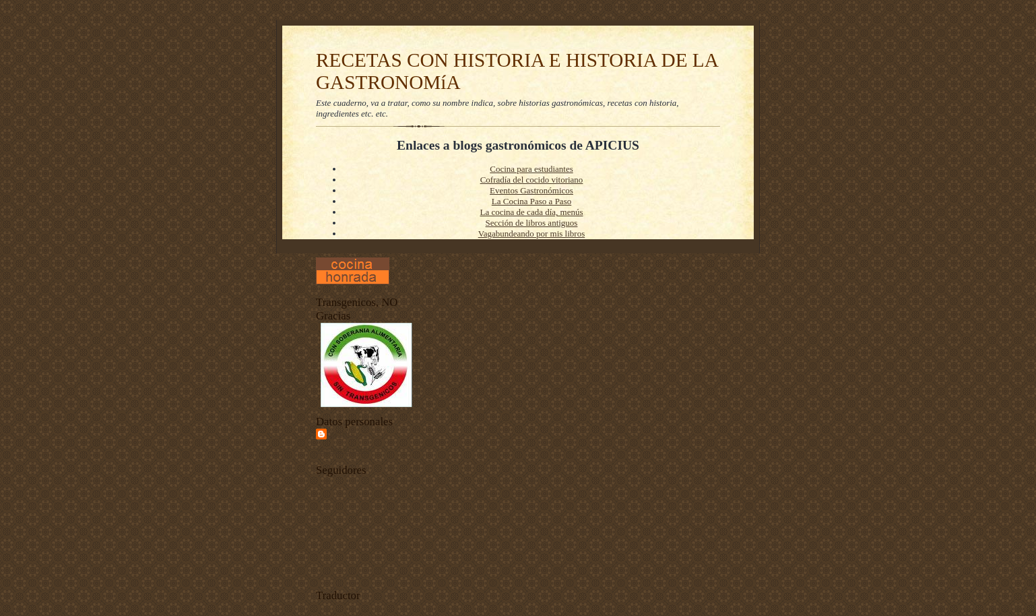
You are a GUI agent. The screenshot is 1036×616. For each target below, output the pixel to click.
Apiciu (342, 433)
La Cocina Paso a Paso (531, 201)
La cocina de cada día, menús (531, 212)
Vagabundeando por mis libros (531, 233)
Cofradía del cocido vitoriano (531, 180)
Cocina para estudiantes (531, 169)
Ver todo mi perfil (343, 449)
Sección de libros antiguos (532, 223)
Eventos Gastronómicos (531, 190)
